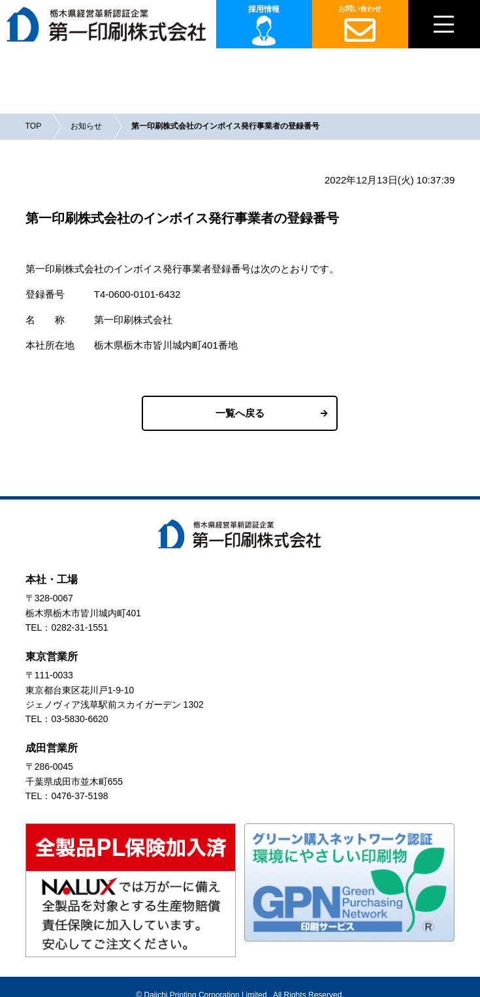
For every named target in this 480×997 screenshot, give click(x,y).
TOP (33, 126)
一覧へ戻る (240, 413)
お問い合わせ (360, 25)
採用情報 (264, 9)
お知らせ (86, 126)
